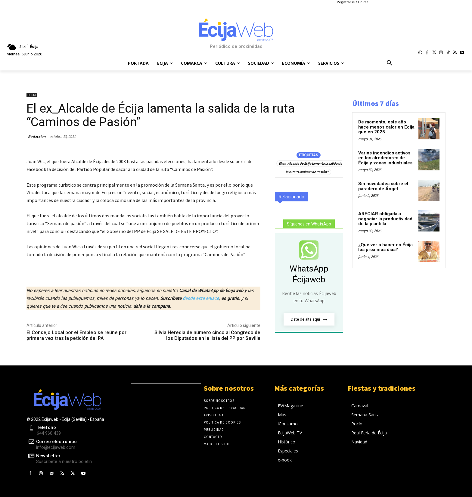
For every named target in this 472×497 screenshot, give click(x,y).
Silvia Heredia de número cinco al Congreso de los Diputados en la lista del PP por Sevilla (207, 335)
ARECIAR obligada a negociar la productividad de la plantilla (385, 218)
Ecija (31, 95)
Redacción (36, 136)
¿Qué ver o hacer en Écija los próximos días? (385, 247)
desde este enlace (201, 298)
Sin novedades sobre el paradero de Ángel (383, 186)
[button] (389, 63)
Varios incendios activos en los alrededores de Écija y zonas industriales (385, 158)
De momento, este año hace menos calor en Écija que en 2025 (386, 127)
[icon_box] (59, 459)
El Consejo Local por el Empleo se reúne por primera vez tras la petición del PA (76, 335)
